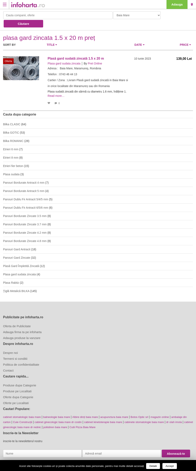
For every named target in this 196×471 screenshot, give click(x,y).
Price (185, 36)
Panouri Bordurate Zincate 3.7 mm (25, 215)
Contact (8, 361)
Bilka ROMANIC (13, 132)
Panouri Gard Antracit (16, 240)
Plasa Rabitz (11, 273)
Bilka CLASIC (11, 115)
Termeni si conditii (15, 349)
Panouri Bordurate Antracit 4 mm (23, 173)
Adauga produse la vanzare (21, 329)
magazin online (166, 408)
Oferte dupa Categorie (18, 388)
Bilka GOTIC (11, 123)
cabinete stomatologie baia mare (154, 412)
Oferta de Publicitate (17, 317)
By (85, 55)
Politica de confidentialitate (21, 355)
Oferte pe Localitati (16, 394)
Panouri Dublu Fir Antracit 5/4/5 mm (25, 190)
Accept (170, 466)
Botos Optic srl (145, 408)
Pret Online (95, 55)
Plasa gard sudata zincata (64, 55)
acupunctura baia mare (118, 408)
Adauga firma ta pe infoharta (22, 323)
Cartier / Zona (56, 71)
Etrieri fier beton (13, 157)
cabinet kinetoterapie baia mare (112, 412)
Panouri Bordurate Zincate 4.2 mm (25, 223)
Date (140, 36)
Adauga (177, 4)
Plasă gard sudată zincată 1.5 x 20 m (76, 50)
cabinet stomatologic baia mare (23, 408)
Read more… (56, 87)
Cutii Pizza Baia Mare (105, 417)
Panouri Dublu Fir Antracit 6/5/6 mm (25, 198)
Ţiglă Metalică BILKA (16, 282)
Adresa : (53, 59)
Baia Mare (192, 4)
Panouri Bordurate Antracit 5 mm (23, 182)
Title (52, 36)
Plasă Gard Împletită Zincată (21, 257)
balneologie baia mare (59, 408)
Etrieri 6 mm (10, 140)
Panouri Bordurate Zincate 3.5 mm (25, 207)
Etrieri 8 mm (10, 148)
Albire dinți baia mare (88, 408)
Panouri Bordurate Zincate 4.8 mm (25, 232)
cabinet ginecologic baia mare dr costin (65, 412)
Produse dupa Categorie (19, 376)
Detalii (153, 466)
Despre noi (10, 344)
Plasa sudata (11, 165)
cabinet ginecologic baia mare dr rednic (37, 417)
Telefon (52, 65)
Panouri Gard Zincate (16, 248)
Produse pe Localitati (17, 382)
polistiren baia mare (76, 417)
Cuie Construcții (28, 412)
